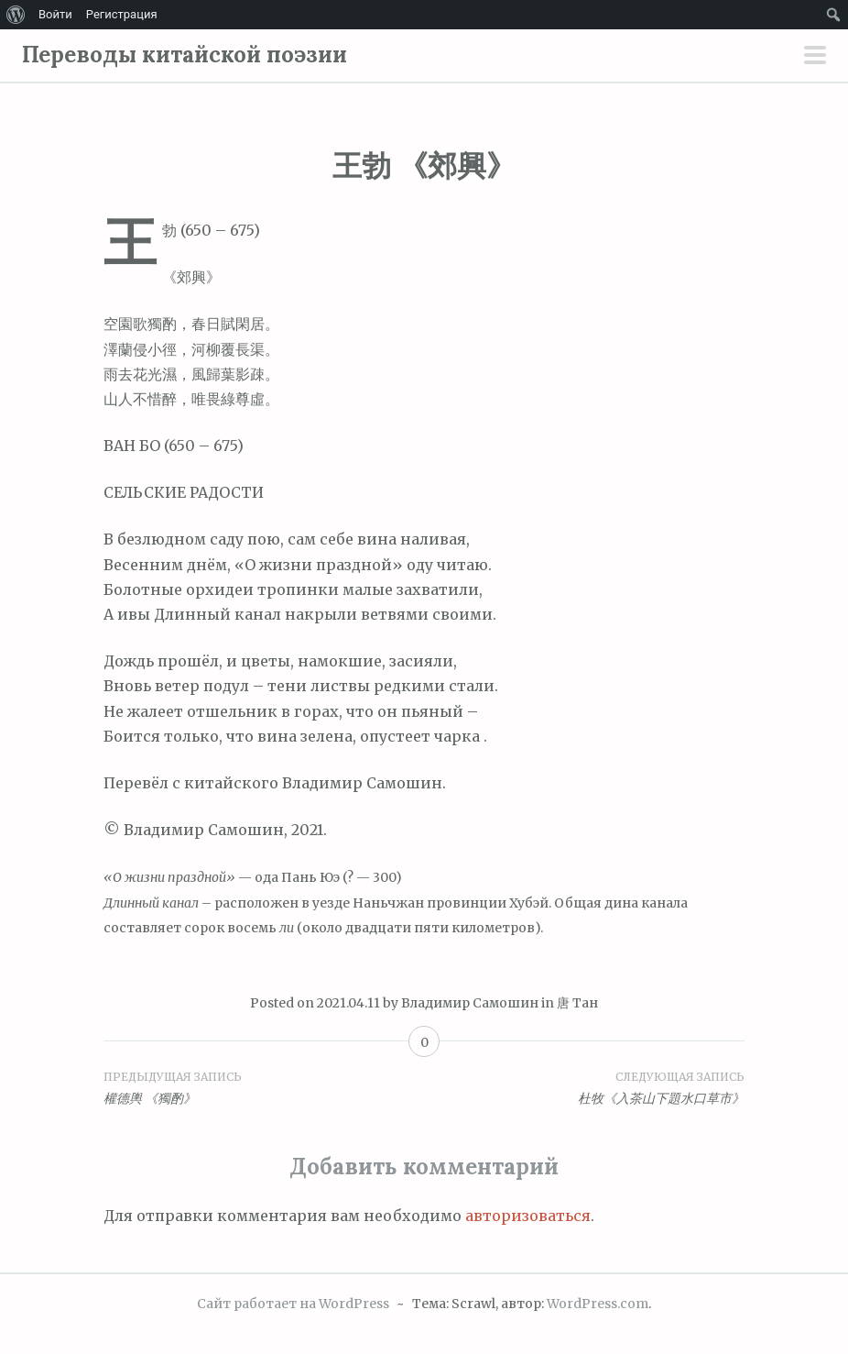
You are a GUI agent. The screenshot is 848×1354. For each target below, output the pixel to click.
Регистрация (122, 14)
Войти (55, 14)
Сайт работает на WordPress (293, 1303)
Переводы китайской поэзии (184, 54)
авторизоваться (528, 1215)
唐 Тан (577, 1003)
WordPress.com (597, 1303)
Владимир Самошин (469, 1003)
